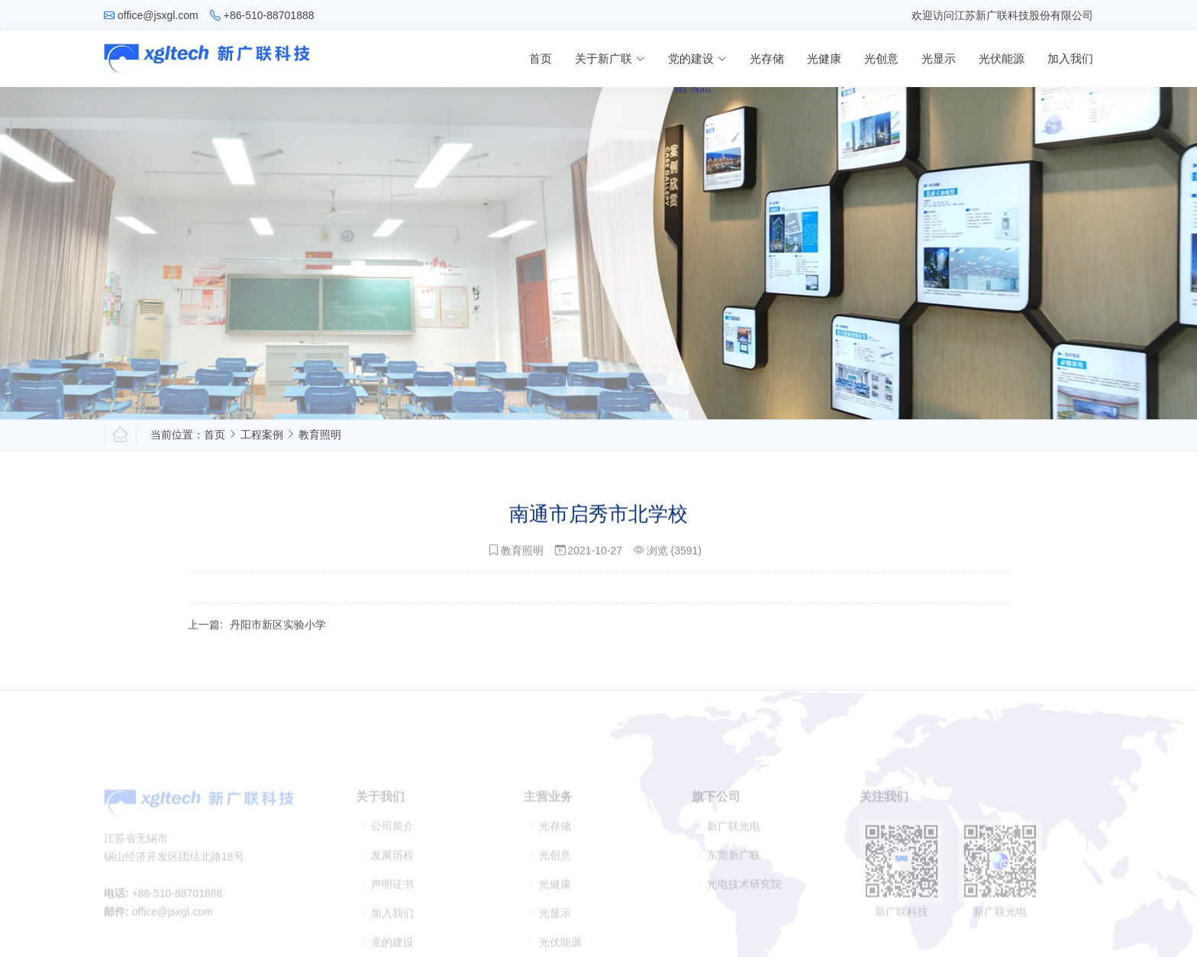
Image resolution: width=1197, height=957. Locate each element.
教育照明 (319, 434)
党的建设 (697, 58)
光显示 (938, 58)
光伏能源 (1001, 58)
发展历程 (392, 867)
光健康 (824, 58)
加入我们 (1070, 58)
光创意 (881, 58)
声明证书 (392, 896)
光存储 (767, 58)
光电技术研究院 (744, 896)
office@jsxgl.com (158, 15)
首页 (540, 58)
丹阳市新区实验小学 (278, 631)
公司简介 (392, 838)
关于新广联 (610, 58)
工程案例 (261, 434)
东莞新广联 (733, 867)
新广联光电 (733, 838)
